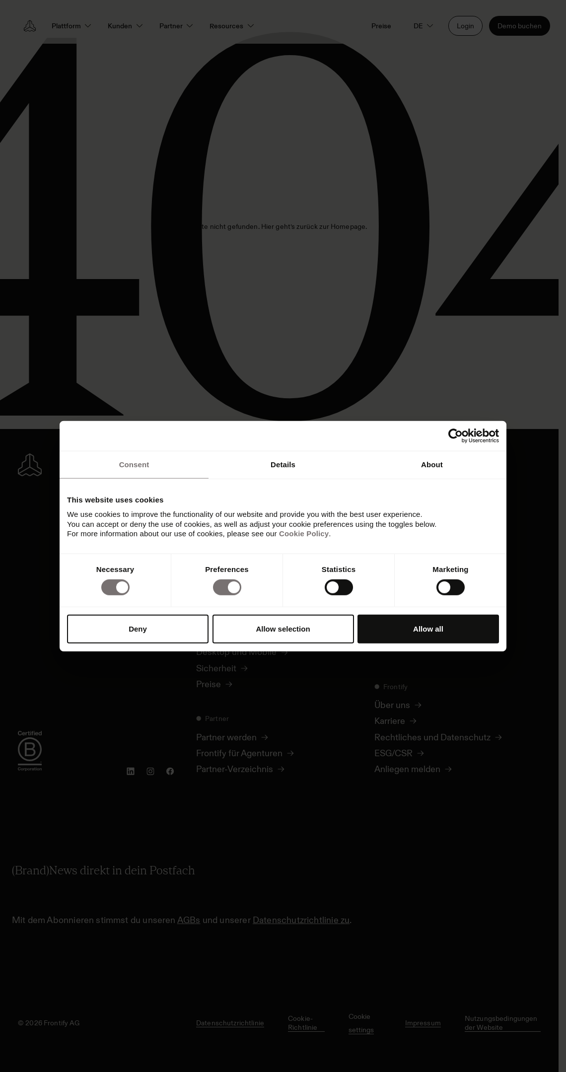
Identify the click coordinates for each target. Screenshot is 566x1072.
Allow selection (283, 629)
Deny (138, 629)
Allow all (428, 629)
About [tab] (432, 464)
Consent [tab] (134, 464)
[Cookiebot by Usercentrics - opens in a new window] (455, 435)
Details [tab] (283, 464)
